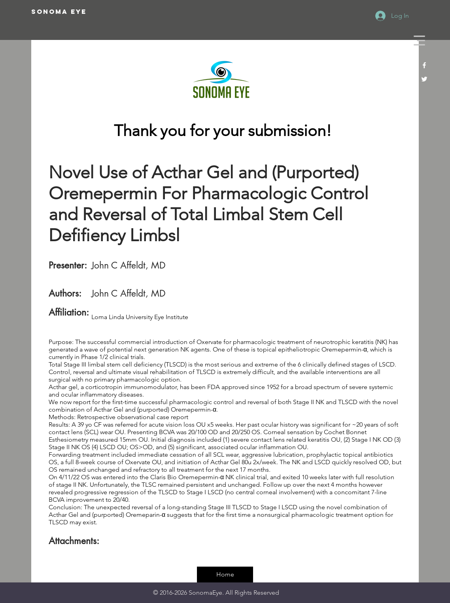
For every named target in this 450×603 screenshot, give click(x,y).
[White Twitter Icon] (424, 79)
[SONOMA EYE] (85, 12)
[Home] (225, 574)
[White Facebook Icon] (424, 65)
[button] (419, 40)
